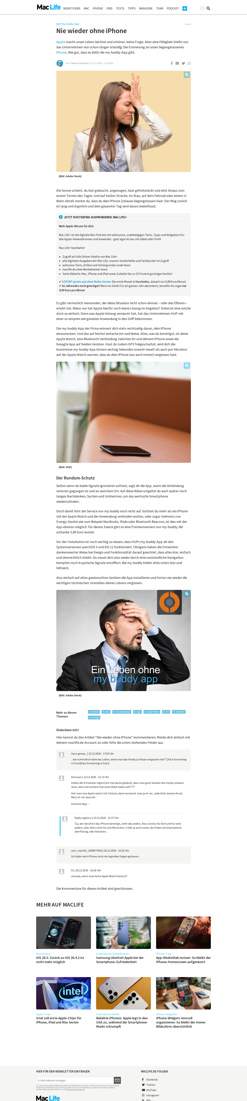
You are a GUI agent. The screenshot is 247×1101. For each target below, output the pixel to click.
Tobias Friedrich (79, 63)
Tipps (132, 8)
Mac (86, 8)
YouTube (149, 1090)
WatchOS (180, 711)
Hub (107, 711)
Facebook (150, 1079)
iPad (109, 8)
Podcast (173, 8)
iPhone (98, 8)
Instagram (150, 1095)
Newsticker (71, 8)
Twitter (148, 1084)
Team (159, 8)
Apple (60, 42)
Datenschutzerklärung (75, 1089)
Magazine (146, 8)
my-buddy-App (123, 711)
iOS (167, 711)
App (139, 711)
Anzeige (95, 717)
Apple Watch (153, 711)
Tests (120, 8)
